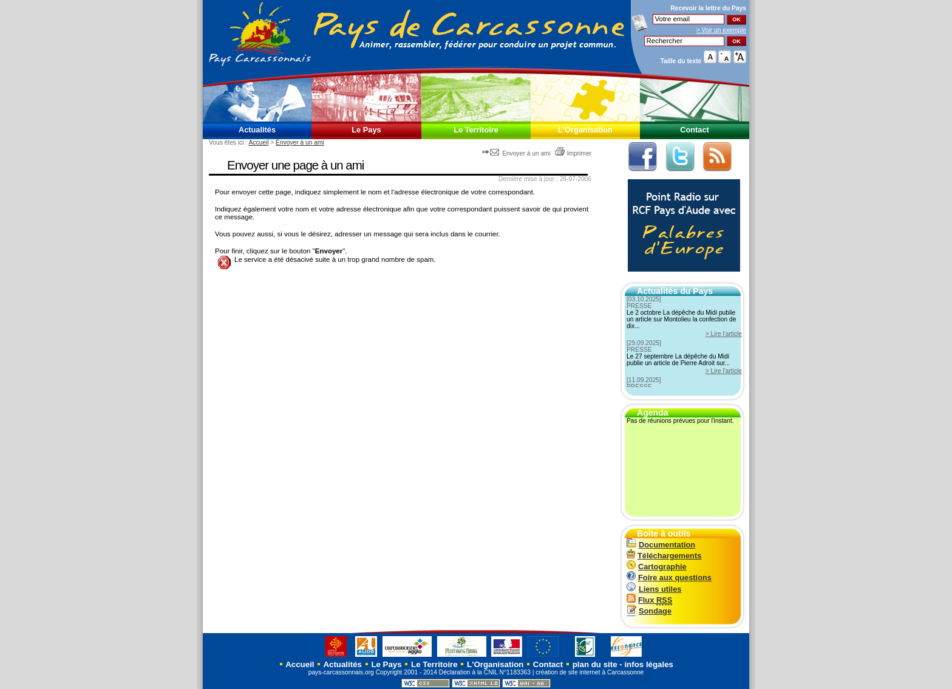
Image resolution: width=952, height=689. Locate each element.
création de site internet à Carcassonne (590, 672)
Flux (649, 600)
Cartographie (657, 566)
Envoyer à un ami (300, 142)
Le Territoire (476, 129)
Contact (694, 129)
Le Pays (366, 129)
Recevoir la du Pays (708, 8)
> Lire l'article (724, 334)
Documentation (661, 544)
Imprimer (572, 153)
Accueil (258, 142)
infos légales (648, 664)
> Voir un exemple (721, 30)
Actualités (257, 129)
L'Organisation (585, 129)
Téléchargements (664, 555)
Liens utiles (654, 589)
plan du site (595, 664)
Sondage (649, 610)
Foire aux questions (669, 577)
